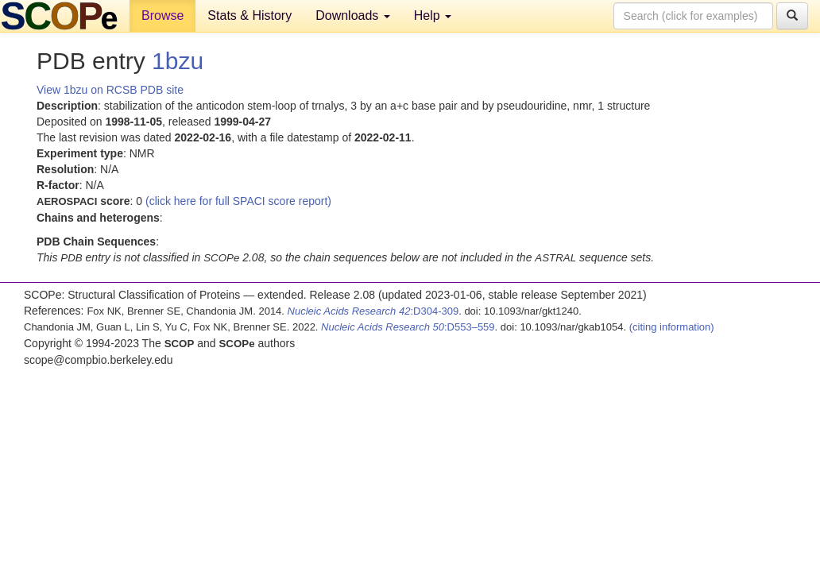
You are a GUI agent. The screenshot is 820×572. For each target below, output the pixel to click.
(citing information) (671, 327)
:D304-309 (373, 311)
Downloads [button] (352, 15)
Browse (162, 15)
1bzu (177, 61)
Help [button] (432, 15)
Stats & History (249, 15)
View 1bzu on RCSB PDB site (110, 89)
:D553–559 (408, 327)
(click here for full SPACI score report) (238, 201)
